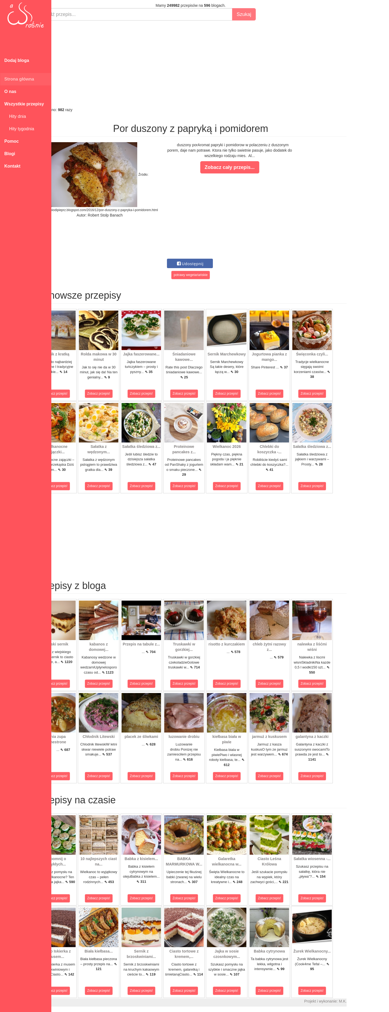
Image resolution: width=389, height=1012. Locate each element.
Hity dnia (15, 116)
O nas (10, 91)
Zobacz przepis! (75, 393)
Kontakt (12, 166)
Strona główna (19, 79)
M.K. (362, 1001)
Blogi (9, 153)
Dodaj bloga (16, 60)
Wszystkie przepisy (24, 104)
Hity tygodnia (19, 128)
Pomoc (11, 141)
